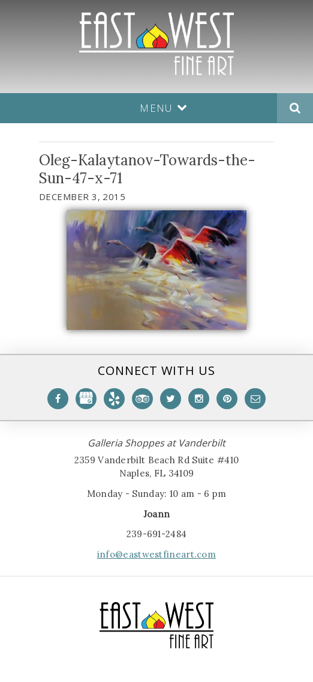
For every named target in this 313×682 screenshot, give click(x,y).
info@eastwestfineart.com (156, 554)
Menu (164, 108)
